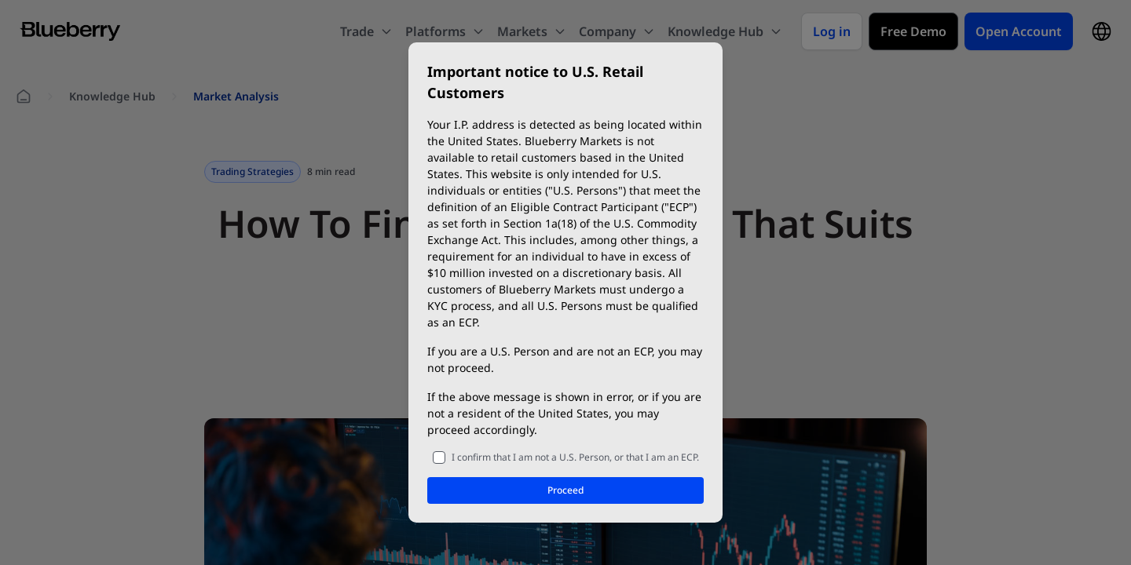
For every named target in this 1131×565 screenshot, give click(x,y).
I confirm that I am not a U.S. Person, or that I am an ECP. (575, 457)
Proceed (565, 490)
